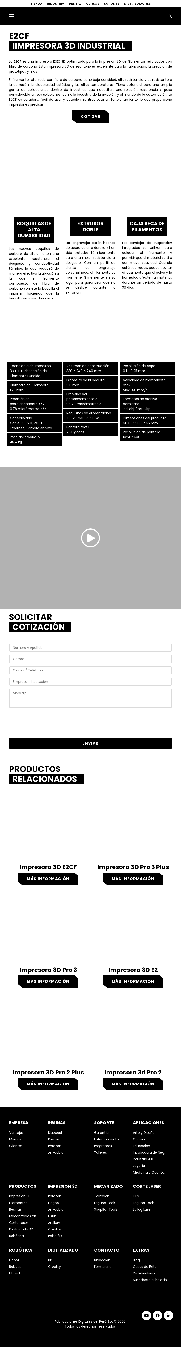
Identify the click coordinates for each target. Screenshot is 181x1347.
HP (50, 1260)
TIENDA (36, 3)
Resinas (15, 1209)
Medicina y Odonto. (149, 1172)
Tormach (101, 1196)
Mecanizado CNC (23, 1216)
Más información (48, 879)
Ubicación (102, 1260)
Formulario (102, 1266)
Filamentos (18, 1202)
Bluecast (55, 1132)
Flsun (52, 1216)
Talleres (100, 1152)
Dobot (14, 1260)
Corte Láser (18, 1222)
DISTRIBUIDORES (137, 3)
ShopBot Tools (105, 1209)
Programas (103, 1145)
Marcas (15, 1139)
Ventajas (16, 1132)
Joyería (139, 1165)
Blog (136, 1260)
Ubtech (15, 1273)
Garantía (101, 1132)
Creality (54, 1229)
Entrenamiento (106, 1139)
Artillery (54, 1222)
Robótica (16, 1236)
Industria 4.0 (143, 1159)
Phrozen (54, 1145)
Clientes (16, 1145)
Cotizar (90, 116)
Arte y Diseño (144, 1132)
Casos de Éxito (145, 1266)
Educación (141, 1145)
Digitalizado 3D (21, 1229)
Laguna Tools (105, 1202)
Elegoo (53, 1202)
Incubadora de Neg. (149, 1152)
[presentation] (90, 723)
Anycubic (55, 1152)
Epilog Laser (142, 1209)
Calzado (139, 1139)
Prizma (53, 1139)
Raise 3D (55, 1236)
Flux (136, 1196)
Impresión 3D (20, 1196)
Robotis (15, 1266)
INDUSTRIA (55, 3)
